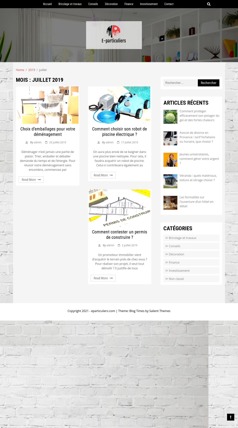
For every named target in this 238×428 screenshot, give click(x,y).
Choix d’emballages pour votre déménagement (47, 131)
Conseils (93, 4)
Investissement (149, 4)
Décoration (111, 4)
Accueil (47, 4)
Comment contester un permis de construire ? (119, 234)
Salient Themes (159, 311)
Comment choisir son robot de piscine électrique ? (119, 131)
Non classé (176, 279)
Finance (128, 4)
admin (37, 142)
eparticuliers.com (103, 311)
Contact (168, 4)
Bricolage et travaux (70, 4)
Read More (29, 180)
